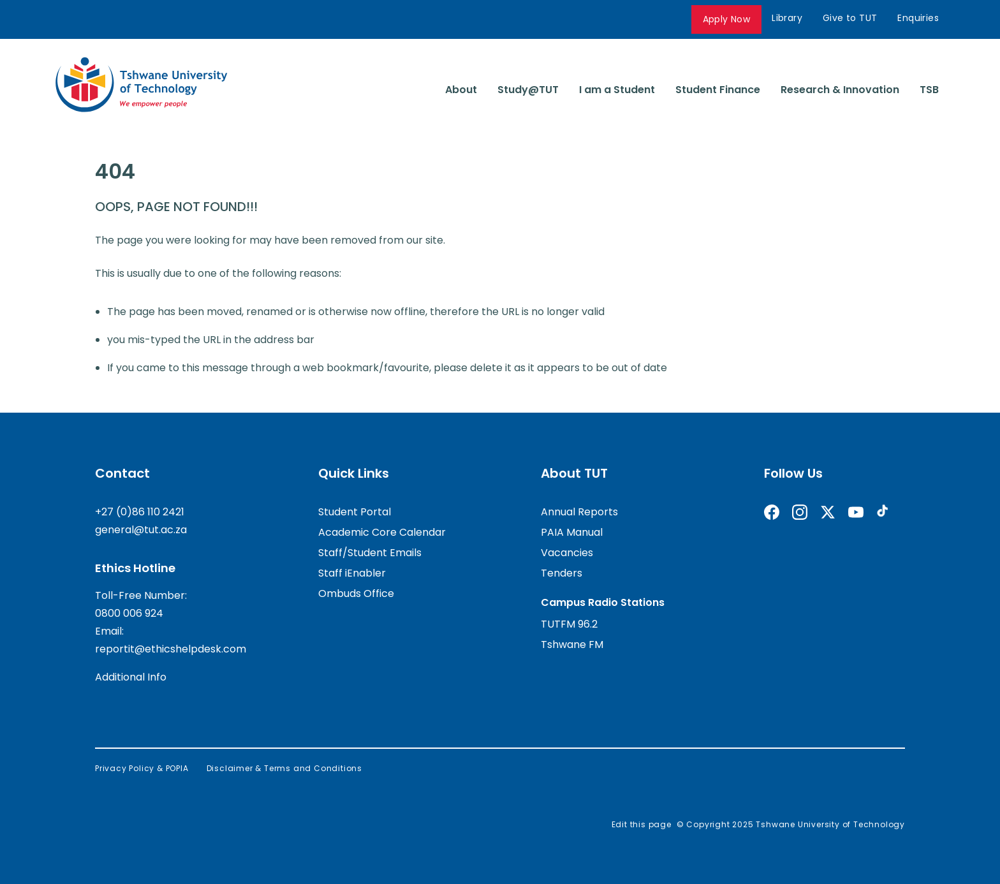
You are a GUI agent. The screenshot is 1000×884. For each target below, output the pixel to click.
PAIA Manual (572, 532)
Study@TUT (528, 89)
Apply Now (727, 19)
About (461, 89)
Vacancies (567, 552)
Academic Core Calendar (382, 532)
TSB (929, 89)
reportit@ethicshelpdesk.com (170, 649)
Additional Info (130, 677)
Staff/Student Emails (370, 552)
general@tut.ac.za (141, 529)
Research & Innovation (840, 89)
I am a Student (617, 89)
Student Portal (354, 512)
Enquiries (918, 17)
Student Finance (717, 89)
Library (787, 17)
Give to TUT (850, 17)
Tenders (561, 573)
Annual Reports (579, 512)
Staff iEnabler (352, 573)
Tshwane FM (572, 644)
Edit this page (642, 824)
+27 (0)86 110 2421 (139, 512)
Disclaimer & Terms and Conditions (284, 768)
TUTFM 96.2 (569, 624)
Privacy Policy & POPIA (142, 768)
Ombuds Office (356, 593)
